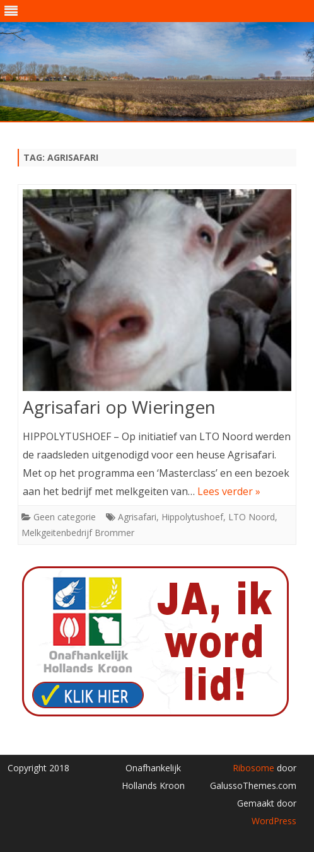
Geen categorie (64, 517)
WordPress (274, 821)
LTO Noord (251, 517)
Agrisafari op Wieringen (119, 407)
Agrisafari (137, 517)
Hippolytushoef (192, 517)
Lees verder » (228, 491)
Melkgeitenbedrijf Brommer (77, 533)
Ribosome (253, 768)
